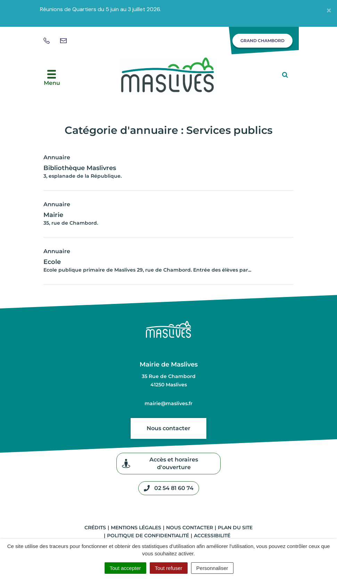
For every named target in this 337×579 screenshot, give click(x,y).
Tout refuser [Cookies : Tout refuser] (168, 568)
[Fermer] (329, 10)
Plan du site (235, 527)
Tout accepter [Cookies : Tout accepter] (125, 568)
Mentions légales (136, 527)
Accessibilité (212, 535)
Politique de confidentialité (148, 535)
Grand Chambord (262, 40)
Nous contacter (168, 428)
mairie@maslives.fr (168, 403)
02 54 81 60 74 (169, 488)
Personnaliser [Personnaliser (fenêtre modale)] (212, 568)
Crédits (95, 527)
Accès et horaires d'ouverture (160, 463)
